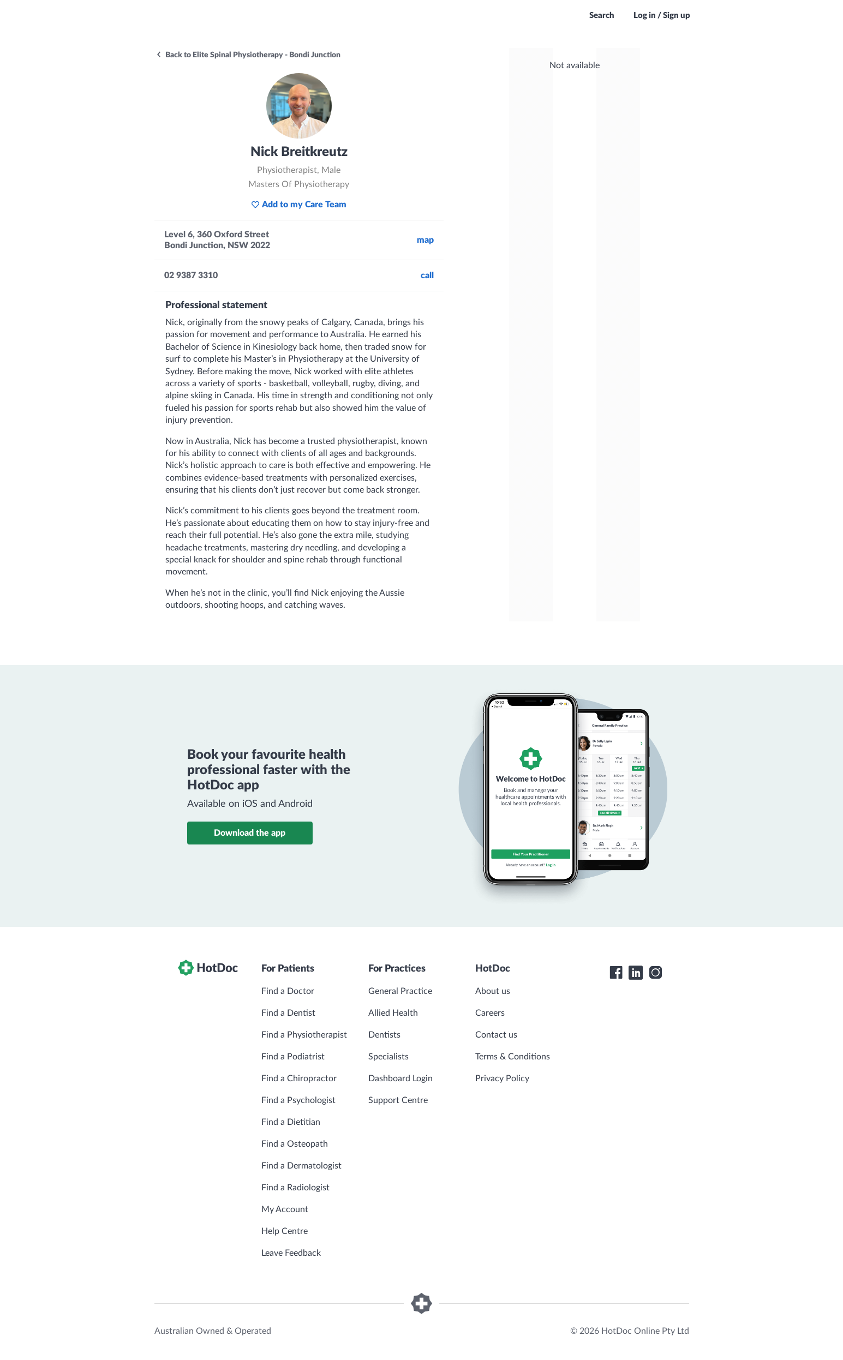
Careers (490, 1013)
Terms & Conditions (512, 1056)
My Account (284, 1209)
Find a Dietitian (290, 1122)
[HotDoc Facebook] (616, 973)
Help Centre (284, 1231)
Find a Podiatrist (293, 1056)
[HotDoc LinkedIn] (635, 973)
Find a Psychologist (298, 1100)
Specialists (388, 1056)
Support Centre (398, 1100)
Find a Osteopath (294, 1144)
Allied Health (393, 1013)
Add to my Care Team (298, 204)
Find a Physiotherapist (304, 1035)
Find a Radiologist (295, 1187)
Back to (248, 55)
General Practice (400, 991)
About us (492, 991)
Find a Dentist (288, 1013)
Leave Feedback (291, 1253)
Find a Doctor (287, 991)
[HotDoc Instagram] (655, 973)
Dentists (384, 1035)
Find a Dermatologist (301, 1165)
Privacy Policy (502, 1078)
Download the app (249, 833)
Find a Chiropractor (299, 1078)
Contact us (496, 1035)
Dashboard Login (400, 1078)
